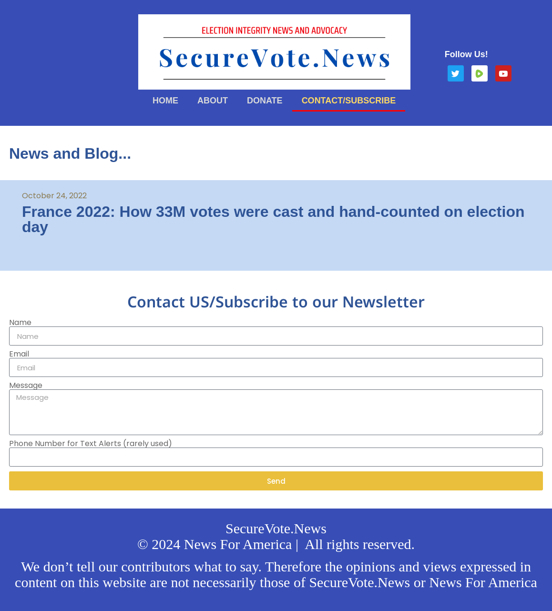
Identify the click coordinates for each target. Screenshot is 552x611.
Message (25, 385)
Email (19, 354)
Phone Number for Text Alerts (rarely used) (90, 444)
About (212, 100)
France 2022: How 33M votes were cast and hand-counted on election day (273, 219)
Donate (265, 100)
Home (165, 100)
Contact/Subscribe (349, 100)
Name (20, 322)
